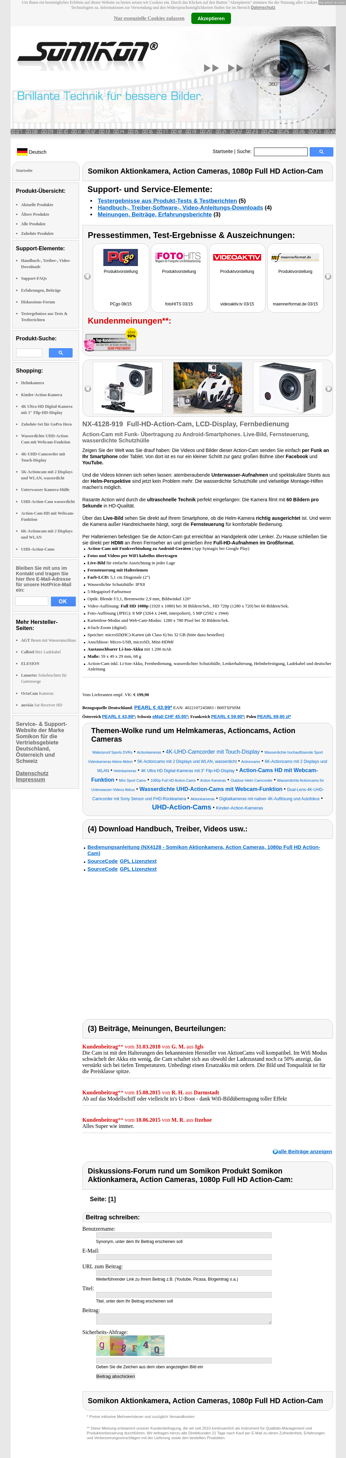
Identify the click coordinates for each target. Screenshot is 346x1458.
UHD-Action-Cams (38, 549)
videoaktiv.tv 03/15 (237, 304)
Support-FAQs (34, 278)
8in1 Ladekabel (41, 652)
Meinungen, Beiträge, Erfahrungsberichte (155, 214)
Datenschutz (263, 7)
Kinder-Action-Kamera (41, 394)
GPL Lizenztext (138, 861)
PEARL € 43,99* (153, 707)
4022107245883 (199, 707)
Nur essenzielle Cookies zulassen (149, 18)
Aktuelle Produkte (37, 204)
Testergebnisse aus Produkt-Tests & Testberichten (167, 201)
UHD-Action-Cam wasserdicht (48, 501)
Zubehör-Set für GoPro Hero (46, 424)
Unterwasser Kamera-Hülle (45, 489)
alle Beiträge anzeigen (305, 1151)
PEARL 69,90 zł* (274, 716)
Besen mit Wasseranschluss (48, 640)
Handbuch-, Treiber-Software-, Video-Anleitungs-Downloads (180, 207)
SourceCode (103, 861)
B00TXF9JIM (228, 707)
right (328, 389)
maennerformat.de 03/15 (295, 304)
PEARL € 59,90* (227, 716)
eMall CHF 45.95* (170, 716)
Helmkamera (32, 382)
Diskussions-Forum (38, 302)
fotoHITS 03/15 (179, 304)
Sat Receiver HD (41, 705)
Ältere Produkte (35, 214)
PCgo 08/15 (120, 304)
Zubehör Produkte (37, 233)
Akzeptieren (211, 18)
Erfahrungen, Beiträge (41, 290)
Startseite (223, 151)
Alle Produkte (33, 224)
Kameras (37, 693)
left (88, 389)
